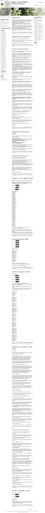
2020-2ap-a (13, 185)
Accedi (2, 77)
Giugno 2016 (3, 60)
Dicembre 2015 (3, 65)
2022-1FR (13, 275)
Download (17, 185)
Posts (38, 2)
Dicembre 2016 (3, 56)
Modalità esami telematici (5, 21)
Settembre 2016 (3, 58)
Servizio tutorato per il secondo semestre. (4, 26)
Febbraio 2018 (3, 47)
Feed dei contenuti (4, 78)
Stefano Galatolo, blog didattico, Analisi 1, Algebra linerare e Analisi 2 (17, 3)
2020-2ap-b (13, 246)
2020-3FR (13, 189)
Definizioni (3, 20)
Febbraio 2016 (3, 63)
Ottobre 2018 (3, 43)
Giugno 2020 (3, 32)
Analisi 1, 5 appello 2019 (39, 31)
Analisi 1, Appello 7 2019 (21, 491)
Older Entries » (30, 509)
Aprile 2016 (3, 62)
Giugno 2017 (3, 52)
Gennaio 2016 (3, 64)
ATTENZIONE (37, 37)
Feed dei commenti (4, 79)
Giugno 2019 (3, 40)
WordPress (37, 44)
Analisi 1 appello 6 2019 (39, 30)
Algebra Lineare (3, 72)
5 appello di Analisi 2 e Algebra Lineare (38, 40)
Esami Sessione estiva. (5, 22)
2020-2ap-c (13, 187)
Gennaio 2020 (3, 36)
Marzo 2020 (3, 34)
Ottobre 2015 (3, 67)
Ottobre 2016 (3, 57)
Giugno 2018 (3, 46)
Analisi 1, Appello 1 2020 (21, 272)
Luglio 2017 (3, 51)
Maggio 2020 (3, 33)
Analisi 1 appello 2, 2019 (39, 38)
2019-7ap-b (13, 496)
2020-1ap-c (13, 281)
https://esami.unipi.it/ (24, 62)
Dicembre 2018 (3, 42)
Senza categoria (3, 74)
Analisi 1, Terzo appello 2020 (22, 178)
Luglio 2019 (3, 39)
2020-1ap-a (13, 277)
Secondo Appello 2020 (20, 239)
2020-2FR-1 (13, 240)
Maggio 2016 (3, 61)
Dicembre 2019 (3, 37)
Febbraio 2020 (3, 35)
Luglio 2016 (3, 59)
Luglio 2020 (3, 31)
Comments (43, 2)
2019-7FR (13, 494)
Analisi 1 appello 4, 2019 (39, 32)
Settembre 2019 (3, 38)
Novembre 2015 (3, 66)
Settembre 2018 (3, 44)
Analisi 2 (2, 73)
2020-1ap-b (13, 279)
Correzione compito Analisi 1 (39, 36)
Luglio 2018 (3, 45)
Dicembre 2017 (3, 49)
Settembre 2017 (3, 50)
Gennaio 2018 (3, 48)
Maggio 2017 (3, 53)
